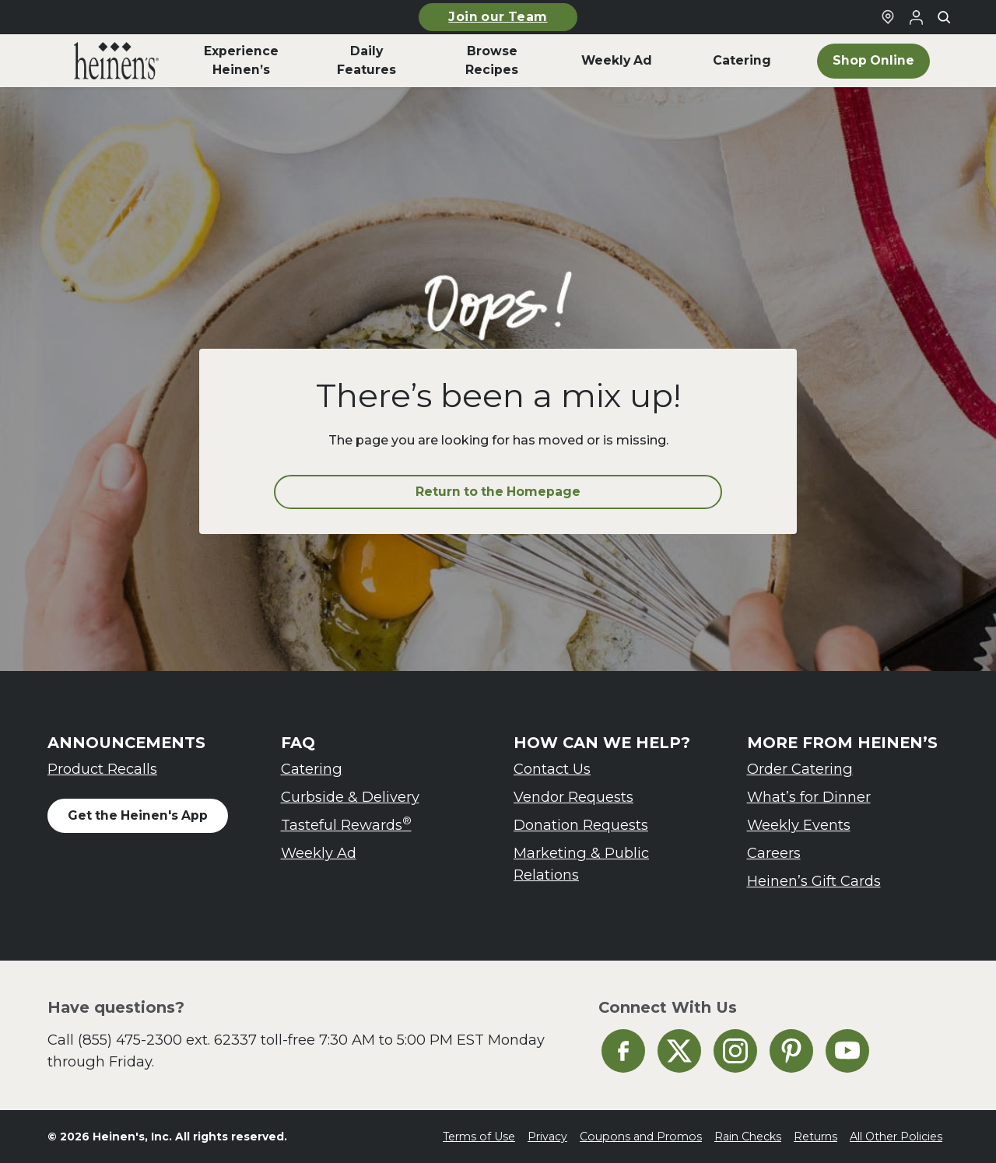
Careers (774, 853)
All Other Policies (896, 1137)
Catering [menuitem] (742, 60)
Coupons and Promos (641, 1137)
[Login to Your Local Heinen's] (916, 17)
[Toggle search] (944, 17)
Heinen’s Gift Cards (814, 881)
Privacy (547, 1137)
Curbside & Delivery (350, 797)
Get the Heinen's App (138, 815)
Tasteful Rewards (346, 824)
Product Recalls (102, 769)
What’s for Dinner (809, 797)
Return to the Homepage (498, 491)
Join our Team (497, 16)
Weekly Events (798, 825)
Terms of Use (479, 1137)
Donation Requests (581, 825)
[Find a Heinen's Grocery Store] (888, 17)
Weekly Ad (318, 853)
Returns (815, 1137)
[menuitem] (116, 60)
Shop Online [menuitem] (873, 60)
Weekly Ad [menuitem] (616, 60)
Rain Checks (747, 1137)
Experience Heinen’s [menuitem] (241, 60)
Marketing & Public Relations (581, 864)
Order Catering (800, 769)
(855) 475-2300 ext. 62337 (167, 1040)
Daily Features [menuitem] (366, 60)
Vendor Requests (573, 797)
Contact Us (552, 769)
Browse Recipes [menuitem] (491, 60)
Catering (311, 769)
